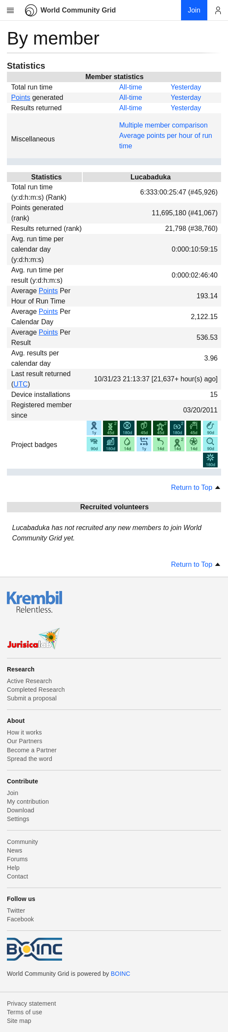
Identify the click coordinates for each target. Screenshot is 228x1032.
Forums (17, 859)
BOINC (120, 973)
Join (12, 792)
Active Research (29, 680)
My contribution (28, 801)
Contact (17, 876)
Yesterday (186, 87)
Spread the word (29, 758)
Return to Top (196, 487)
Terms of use (24, 1012)
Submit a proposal (32, 698)
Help (13, 867)
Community (22, 841)
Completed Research (36, 689)
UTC (20, 384)
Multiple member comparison (163, 125)
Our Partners (24, 741)
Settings (18, 818)
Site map (19, 1020)
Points (20, 97)
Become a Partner (31, 750)
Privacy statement (31, 1003)
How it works (24, 732)
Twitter (16, 910)
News (14, 850)
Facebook (20, 919)
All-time (130, 87)
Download (20, 810)
